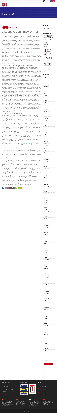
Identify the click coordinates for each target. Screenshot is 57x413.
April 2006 (45, 343)
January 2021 (46, 161)
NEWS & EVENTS (17, 4)
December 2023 (46, 82)
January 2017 (46, 248)
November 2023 (46, 84)
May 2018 (45, 220)
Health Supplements (6, 388)
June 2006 (45, 341)
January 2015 (46, 273)
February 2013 (46, 298)
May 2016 (45, 255)
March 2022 (46, 129)
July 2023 (45, 93)
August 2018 (46, 216)
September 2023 (47, 88)
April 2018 (45, 223)
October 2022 (46, 113)
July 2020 (45, 175)
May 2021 (45, 152)
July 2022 (45, 120)
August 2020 (46, 173)
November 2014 (46, 275)
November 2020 (46, 166)
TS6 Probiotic (5, 392)
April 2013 (45, 295)
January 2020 (46, 189)
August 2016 (46, 250)
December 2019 (46, 191)
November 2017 (46, 229)
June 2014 (45, 284)
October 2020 (46, 168)
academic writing (27, 143)
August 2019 (46, 200)
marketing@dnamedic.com (45, 394)
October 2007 (46, 336)
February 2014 (46, 291)
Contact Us (51, 4)
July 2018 (45, 218)
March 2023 (46, 102)
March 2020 (46, 184)
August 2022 (46, 118)
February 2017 (46, 245)
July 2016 (45, 252)
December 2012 (46, 302)
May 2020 (45, 179)
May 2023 (45, 98)
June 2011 (45, 316)
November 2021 (46, 138)
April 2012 (45, 305)
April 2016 (45, 257)
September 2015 (47, 264)
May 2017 (45, 239)
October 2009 (46, 327)
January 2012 (46, 309)
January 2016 (46, 261)
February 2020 (46, 186)
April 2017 (45, 241)
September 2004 (47, 346)
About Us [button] (41, 4)
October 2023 (46, 86)
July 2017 (45, 236)
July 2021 (45, 148)
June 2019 (45, 204)
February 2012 (46, 307)
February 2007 (46, 339)
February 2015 (46, 270)
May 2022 (45, 125)
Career (46, 4)
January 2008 (46, 334)
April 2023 (45, 100)
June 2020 (45, 177)
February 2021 (46, 159)
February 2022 (46, 132)
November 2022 (46, 111)
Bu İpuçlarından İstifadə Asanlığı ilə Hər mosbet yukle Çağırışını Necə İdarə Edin (48, 43)
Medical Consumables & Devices (8, 389)
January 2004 (46, 348)
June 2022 (45, 123)
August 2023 (46, 91)
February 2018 (46, 225)
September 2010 (47, 320)
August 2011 (46, 314)
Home (12, 4)
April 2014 (45, 289)
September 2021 (47, 143)
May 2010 (45, 323)
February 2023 (46, 104)
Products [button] (24, 4)
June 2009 (45, 330)
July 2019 (45, 202)
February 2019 (46, 211)
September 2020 (47, 170)
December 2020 (46, 163)
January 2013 (46, 300)
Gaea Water (5, 386)
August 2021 (46, 145)
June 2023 (45, 95)
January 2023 (46, 107)
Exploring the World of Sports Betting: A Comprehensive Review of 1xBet (48, 37)
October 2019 (46, 195)
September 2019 (47, 198)
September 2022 (47, 116)
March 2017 (46, 243)
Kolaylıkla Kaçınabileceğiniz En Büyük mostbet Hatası (48, 57)
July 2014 (45, 282)
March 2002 (46, 350)
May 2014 (45, 286)
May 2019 (45, 207)
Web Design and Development (30, 411)
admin (52, 39)
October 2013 (46, 293)
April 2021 (45, 154)
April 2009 (45, 332)
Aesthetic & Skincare (6, 385)
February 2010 (46, 325)
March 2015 (46, 268)
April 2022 (45, 127)
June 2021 (45, 150)
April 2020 (45, 182)
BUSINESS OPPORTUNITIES (33, 4)
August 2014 (46, 280)
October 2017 (46, 232)
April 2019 (45, 209)
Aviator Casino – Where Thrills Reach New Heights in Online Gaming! (48, 51)
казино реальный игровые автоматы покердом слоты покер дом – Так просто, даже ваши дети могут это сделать (48, 65)
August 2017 (46, 234)
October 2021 (46, 141)
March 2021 (46, 157)
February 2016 (46, 259)
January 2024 (46, 79)
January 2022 (46, 134)
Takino (4, 391)
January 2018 (46, 227)
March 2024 (46, 77)
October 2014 (46, 277)
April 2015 (45, 266)
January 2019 (46, 214)
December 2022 (46, 109)
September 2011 (47, 311)
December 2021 (46, 136)
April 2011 (45, 318)
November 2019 (46, 193)
